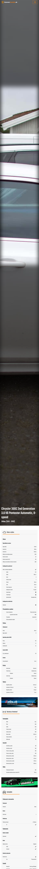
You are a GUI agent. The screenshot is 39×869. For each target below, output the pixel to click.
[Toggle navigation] (35, 2)
